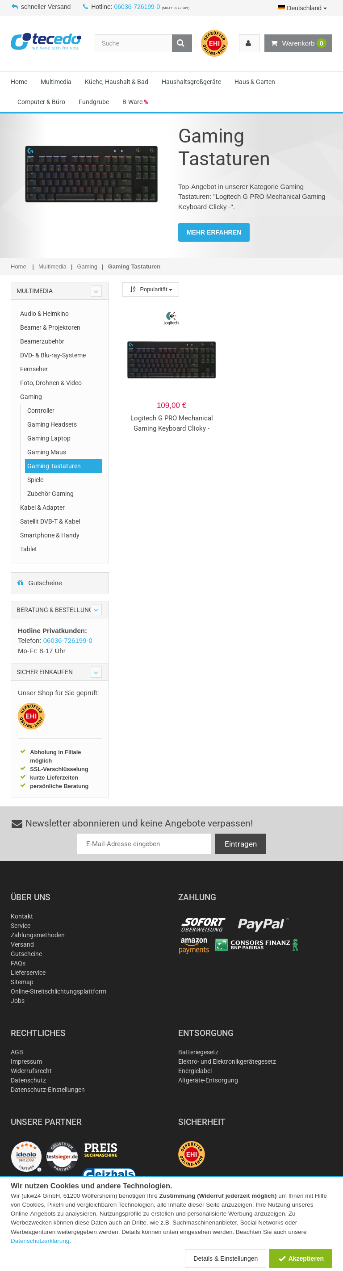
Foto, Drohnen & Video (51, 382)
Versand (22, 944)
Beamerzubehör (42, 341)
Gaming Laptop (49, 438)
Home (19, 81)
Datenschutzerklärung (40, 1240)
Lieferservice (28, 972)
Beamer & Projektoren (50, 327)
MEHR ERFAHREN (214, 232)
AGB (17, 1052)
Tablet (28, 549)
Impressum (26, 1061)
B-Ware (135, 101)
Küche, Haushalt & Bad (116, 81)
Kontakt (22, 916)
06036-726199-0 (137, 6)
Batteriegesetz (198, 1052)
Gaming (31, 396)
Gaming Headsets (52, 424)
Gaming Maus (46, 452)
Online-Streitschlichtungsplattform (58, 991)
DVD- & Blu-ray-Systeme (53, 355)
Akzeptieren (301, 1258)
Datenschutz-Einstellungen (48, 1089)
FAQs (18, 963)
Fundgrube (94, 101)
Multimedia (56, 81)
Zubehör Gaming (50, 493)
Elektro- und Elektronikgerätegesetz (227, 1061)
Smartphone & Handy (49, 535)
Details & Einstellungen (225, 1258)
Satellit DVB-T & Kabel (50, 521)
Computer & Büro (41, 101)
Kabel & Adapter (42, 507)
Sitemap (22, 982)
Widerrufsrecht (31, 1070)
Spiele (35, 479)
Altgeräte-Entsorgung (208, 1080)
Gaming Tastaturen (54, 466)
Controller (40, 410)
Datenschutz (28, 1080)
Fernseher (34, 369)
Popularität (150, 289)
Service (20, 925)
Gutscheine (39, 583)
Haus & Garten (254, 81)
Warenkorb (298, 43)
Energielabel (195, 1070)
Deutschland (302, 8)
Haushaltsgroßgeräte (191, 81)
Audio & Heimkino (44, 313)
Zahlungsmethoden (38, 935)
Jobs (18, 1000)
